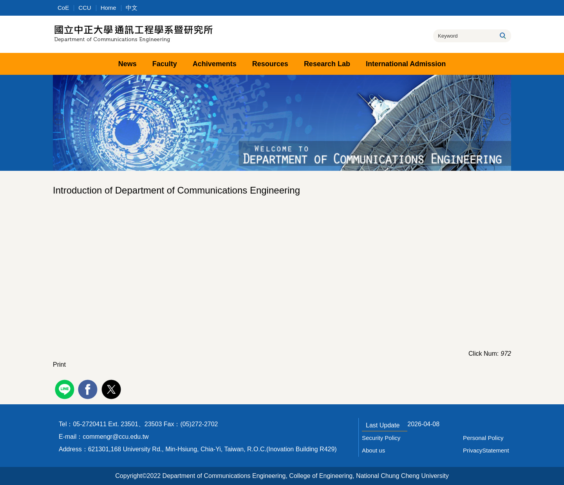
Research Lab (327, 64)
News (127, 64)
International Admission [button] (406, 64)
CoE (63, 7)
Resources (270, 64)
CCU (84, 7)
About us (373, 450)
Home (108, 7)
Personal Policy (483, 437)
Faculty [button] (164, 64)
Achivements (215, 64)
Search (502, 35)
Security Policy (381, 437)
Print (59, 364)
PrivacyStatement (486, 450)
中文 (131, 7)
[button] (59, 119)
